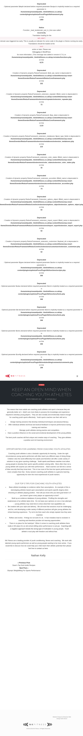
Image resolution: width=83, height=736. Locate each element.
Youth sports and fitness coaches (50, 461)
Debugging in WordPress (41, 52)
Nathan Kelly (38, 555)
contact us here (42, 548)
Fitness (41, 385)
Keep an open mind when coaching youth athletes (41, 392)
